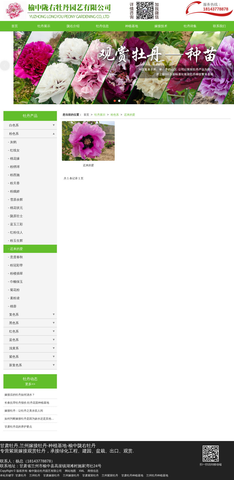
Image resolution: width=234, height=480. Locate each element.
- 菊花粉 (14, 290)
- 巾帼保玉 (15, 281)
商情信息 (93, 470)
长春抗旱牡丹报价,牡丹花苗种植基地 (27, 402)
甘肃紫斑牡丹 (90, 475)
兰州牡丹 (34, 475)
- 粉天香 (14, 183)
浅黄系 (14, 348)
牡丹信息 (102, 26)
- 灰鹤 (12, 142)
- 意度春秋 (15, 257)
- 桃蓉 (12, 306)
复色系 (14, 314)
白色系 (14, 125)
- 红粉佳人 (15, 232)
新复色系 (15, 365)
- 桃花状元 (15, 208)
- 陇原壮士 (15, 216)
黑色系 (14, 323)
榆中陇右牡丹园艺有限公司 (45, 470)
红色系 (14, 331)
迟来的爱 (129, 114)
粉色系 (115, 114)
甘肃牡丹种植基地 (132, 475)
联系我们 (219, 26)
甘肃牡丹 (20, 475)
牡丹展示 (43, 26)
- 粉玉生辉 (15, 240)
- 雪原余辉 (15, 199)
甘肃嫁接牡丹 (51, 475)
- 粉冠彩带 (15, 265)
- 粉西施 (14, 175)
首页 (14, 26)
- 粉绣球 (14, 167)
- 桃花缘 (14, 158)
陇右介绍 (73, 26)
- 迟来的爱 (15, 249)
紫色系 (14, 356)
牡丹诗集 (190, 26)
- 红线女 (14, 150)
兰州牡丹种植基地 (157, 475)
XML (82, 470)
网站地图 (70, 470)
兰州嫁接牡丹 (71, 475)
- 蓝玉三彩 (15, 224)
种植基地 (131, 26)
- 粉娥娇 (14, 191)
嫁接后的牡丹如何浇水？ (20, 394)
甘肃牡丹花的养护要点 (18, 426)
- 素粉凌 (14, 298)
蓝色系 (14, 340)
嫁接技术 (160, 26)
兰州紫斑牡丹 (110, 475)
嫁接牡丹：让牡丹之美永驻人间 (24, 410)
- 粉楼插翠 (15, 273)
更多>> (30, 384)
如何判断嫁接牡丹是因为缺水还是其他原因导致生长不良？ (31, 418)
